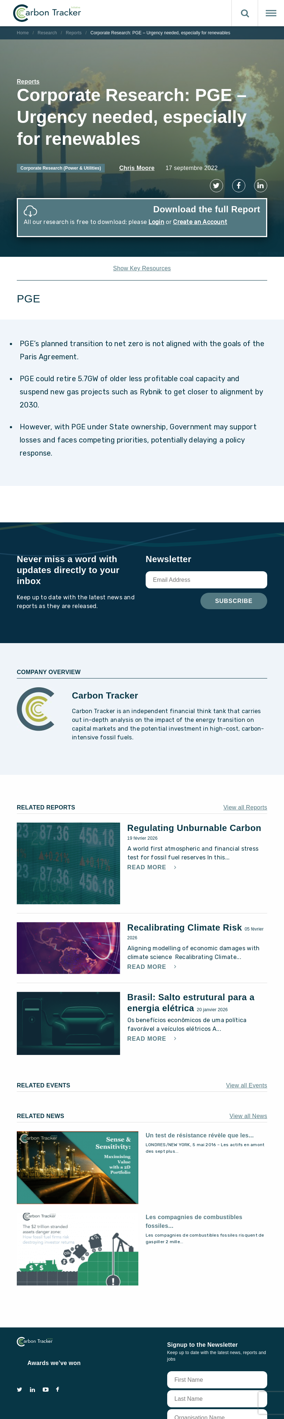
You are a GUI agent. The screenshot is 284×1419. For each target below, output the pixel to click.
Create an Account (200, 222)
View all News (248, 1113)
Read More (147, 864)
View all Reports (245, 804)
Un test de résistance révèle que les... (200, 1132)
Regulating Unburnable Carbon (194, 825)
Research (47, 32)
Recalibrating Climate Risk (186, 924)
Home (23, 32)
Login (157, 222)
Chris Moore (137, 168)
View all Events (246, 1082)
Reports (74, 32)
